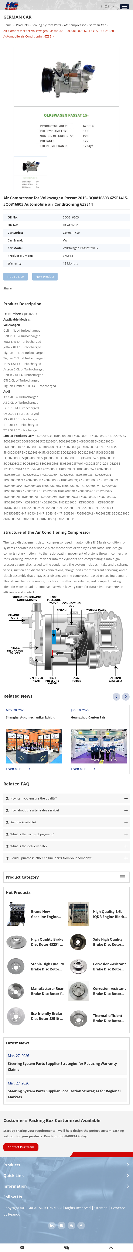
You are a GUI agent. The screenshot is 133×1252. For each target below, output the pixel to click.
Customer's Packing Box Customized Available (51, 1120)
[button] (116, 697)
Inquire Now (15, 277)
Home (7, 25)
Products (22, 25)
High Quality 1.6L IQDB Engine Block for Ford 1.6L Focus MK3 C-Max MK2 (109, 914)
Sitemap (101, 1208)
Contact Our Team (21, 1147)
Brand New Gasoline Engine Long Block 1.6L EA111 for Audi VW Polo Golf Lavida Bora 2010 (46, 914)
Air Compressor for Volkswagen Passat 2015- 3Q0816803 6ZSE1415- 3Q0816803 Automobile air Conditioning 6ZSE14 (59, 33)
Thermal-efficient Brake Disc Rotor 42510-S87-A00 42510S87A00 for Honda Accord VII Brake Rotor (107, 1018)
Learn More (18, 769)
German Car (97, 25)
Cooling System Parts (46, 25)
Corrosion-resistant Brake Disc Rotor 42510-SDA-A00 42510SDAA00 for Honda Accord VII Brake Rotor (109, 991)
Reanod (14, 1214)
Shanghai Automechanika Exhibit (30, 717)
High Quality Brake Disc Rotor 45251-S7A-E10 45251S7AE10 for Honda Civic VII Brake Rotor (47, 942)
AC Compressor (75, 25)
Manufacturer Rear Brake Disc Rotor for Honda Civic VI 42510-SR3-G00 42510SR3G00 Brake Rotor (48, 991)
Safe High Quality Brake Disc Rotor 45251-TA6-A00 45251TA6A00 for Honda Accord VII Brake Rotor (108, 942)
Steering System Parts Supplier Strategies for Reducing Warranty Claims (62, 1066)
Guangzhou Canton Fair (88, 717)
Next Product (45, 277)
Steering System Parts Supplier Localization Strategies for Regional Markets (64, 1094)
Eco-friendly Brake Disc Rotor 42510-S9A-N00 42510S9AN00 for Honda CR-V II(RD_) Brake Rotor (46, 1016)
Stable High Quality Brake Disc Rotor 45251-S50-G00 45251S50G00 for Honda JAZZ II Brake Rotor (47, 967)
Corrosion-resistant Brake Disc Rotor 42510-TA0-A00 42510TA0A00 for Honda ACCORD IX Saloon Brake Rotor (109, 967)
